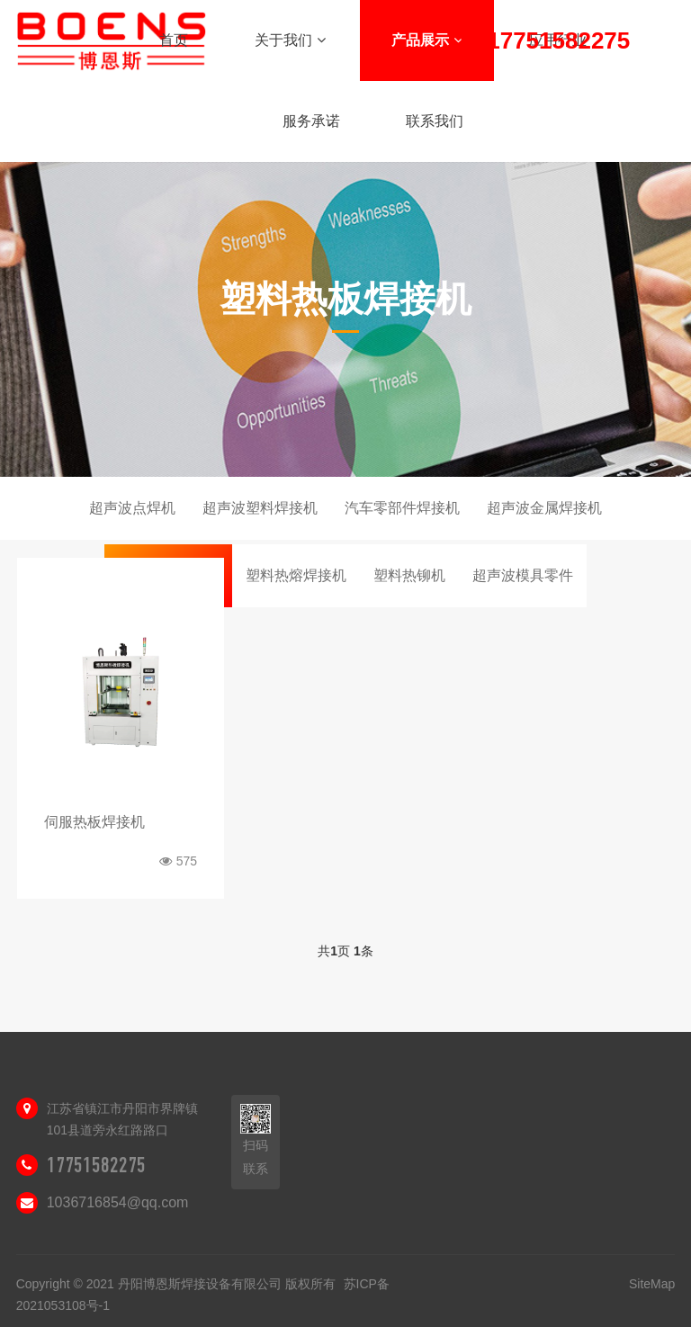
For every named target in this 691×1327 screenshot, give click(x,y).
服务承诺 (311, 121)
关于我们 (290, 40)
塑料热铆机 (409, 575)
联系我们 (434, 121)
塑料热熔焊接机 (296, 575)
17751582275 (96, 1165)
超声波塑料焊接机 (260, 508)
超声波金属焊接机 (544, 508)
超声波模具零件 (522, 575)
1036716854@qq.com (118, 1202)
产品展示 (426, 40)
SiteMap (652, 1284)
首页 (173, 40)
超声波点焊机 (132, 508)
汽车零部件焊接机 (402, 508)
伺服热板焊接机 (94, 821)
